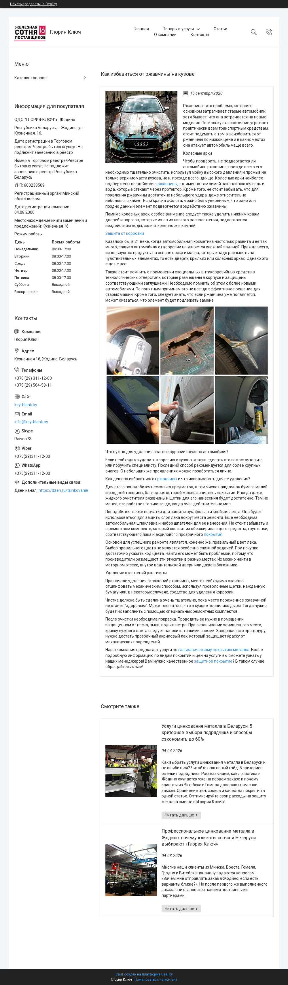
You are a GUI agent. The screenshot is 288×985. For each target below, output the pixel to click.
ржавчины (167, 184)
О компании (165, 34)
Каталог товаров (30, 77)
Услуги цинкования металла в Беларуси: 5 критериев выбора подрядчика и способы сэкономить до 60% (207, 732)
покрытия (213, 534)
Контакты (200, 34)
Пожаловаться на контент (155, 980)
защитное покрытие (213, 661)
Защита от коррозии (124, 233)
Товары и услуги (178, 29)
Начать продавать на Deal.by (33, 4)
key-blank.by (25, 404)
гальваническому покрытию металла (213, 649)
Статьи (220, 29)
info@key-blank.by (31, 421)
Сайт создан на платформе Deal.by (144, 974)
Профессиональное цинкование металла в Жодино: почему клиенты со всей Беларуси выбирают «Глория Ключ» (209, 837)
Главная (141, 29)
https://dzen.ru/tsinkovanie (63, 490)
